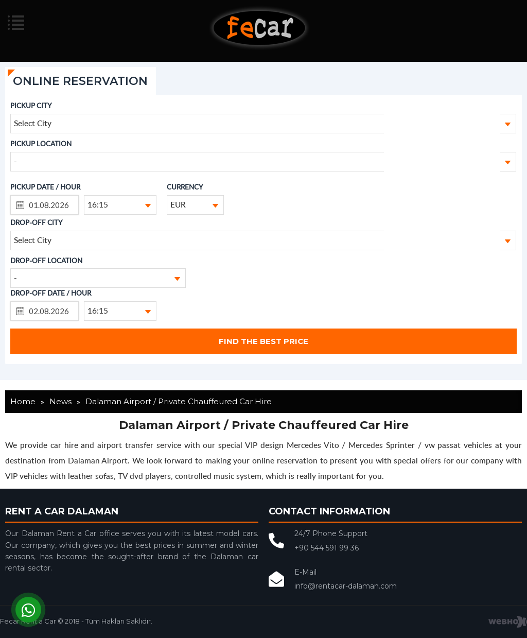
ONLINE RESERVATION (80, 81)
